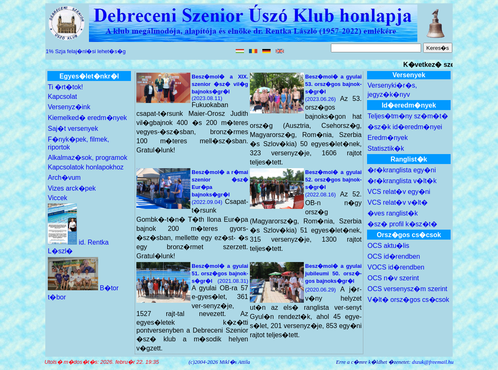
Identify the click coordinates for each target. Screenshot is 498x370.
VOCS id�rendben (395, 267)
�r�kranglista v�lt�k (401, 180)
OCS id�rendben (393, 256)
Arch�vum (64, 177)
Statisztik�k (385, 148)
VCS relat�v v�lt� (397, 202)
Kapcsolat (62, 96)
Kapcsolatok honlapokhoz (85, 167)
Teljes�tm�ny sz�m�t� (407, 116)
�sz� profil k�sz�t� (402, 224)
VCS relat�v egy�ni (398, 191)
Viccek (57, 197)
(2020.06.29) (333, 278)
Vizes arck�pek (72, 188)
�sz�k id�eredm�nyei (404, 126)
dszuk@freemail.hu (433, 362)
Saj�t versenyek (73, 128)
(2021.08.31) (220, 273)
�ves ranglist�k (392, 213)
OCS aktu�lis (388, 245)
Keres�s (438, 48)
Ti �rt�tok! (65, 87)
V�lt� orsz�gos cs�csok (408, 299)
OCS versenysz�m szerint (407, 288)
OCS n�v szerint (393, 278)
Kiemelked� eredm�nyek (87, 117)
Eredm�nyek (387, 137)
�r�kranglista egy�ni (401, 170)
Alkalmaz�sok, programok (87, 157)
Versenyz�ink (69, 106)
